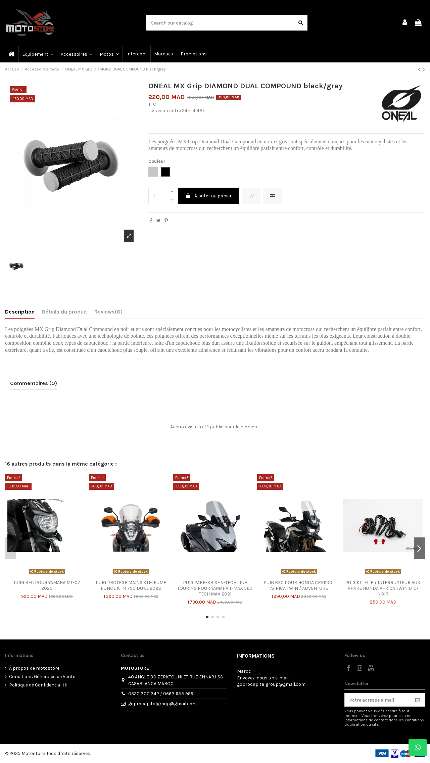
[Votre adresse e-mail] (378, 700)
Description (20, 311)
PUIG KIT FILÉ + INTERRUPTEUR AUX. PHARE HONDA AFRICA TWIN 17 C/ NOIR (383, 588)
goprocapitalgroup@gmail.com (162, 704)
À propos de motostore (34, 668)
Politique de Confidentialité (38, 685)
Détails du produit (64, 311)
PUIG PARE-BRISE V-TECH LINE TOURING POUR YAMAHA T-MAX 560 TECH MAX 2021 (214, 588)
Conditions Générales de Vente (42, 676)
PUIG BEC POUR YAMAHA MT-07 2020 (47, 585)
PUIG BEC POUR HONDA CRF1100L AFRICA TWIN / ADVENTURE (299, 585)
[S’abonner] (418, 700)
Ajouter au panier (208, 196)
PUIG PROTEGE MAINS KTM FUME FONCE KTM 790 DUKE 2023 (131, 585)
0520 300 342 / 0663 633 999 (160, 694)
